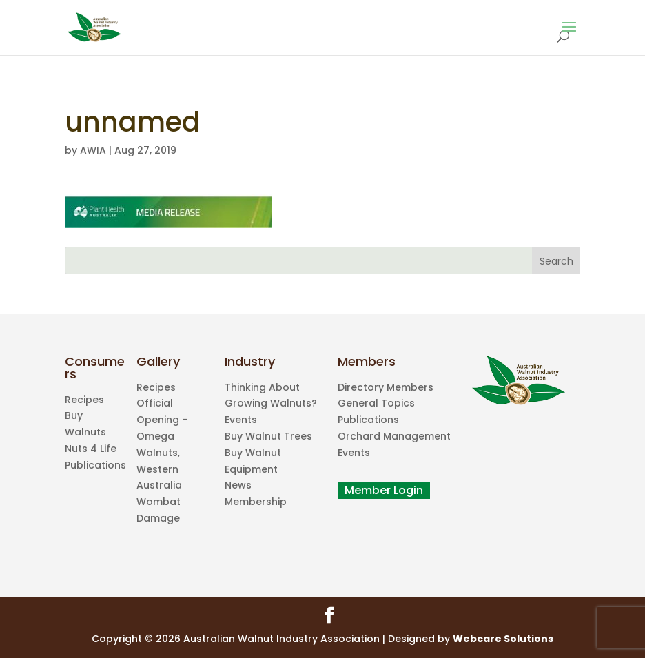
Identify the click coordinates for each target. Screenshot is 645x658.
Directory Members (385, 387)
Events (241, 419)
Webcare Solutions (503, 639)
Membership (256, 501)
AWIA (93, 150)
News (238, 485)
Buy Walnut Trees (268, 436)
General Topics (376, 403)
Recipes (84, 400)
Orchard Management (394, 436)
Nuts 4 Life (90, 448)
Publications (95, 465)
